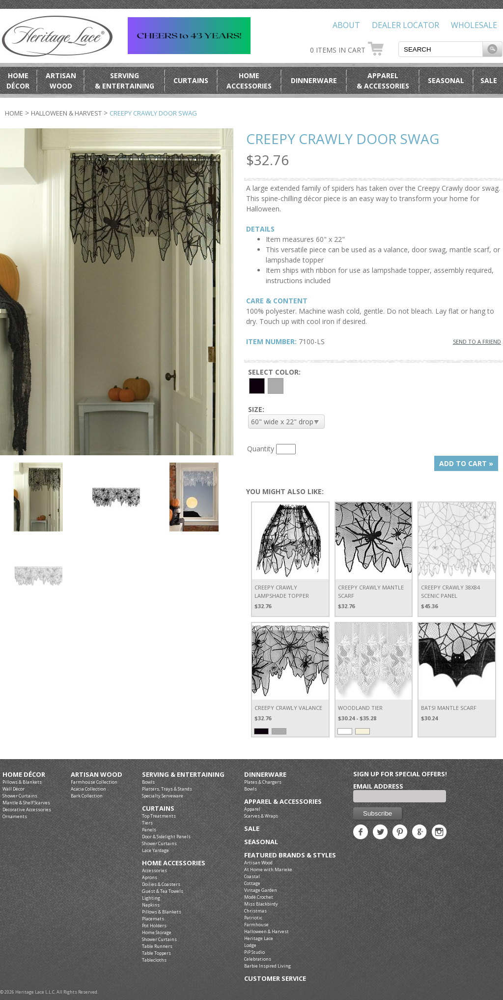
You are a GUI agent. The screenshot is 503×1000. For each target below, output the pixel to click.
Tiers (147, 823)
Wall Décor (13, 789)
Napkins (151, 905)
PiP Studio (254, 952)
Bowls (148, 782)
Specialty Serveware (162, 796)
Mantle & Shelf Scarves (26, 802)
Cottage (252, 883)
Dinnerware (314, 80)
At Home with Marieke (268, 869)
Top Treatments (159, 816)
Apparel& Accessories (383, 80)
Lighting (151, 898)
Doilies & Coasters (161, 884)
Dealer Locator (405, 25)
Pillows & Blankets (22, 782)
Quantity (260, 448)
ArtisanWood (61, 80)
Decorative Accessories (26, 809)
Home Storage (156, 932)
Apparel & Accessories (283, 801)
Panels (149, 829)
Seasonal (446, 80)
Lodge (250, 945)
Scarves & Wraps (261, 816)
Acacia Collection (88, 789)
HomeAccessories (249, 80)
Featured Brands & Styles (290, 855)
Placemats (153, 918)
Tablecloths (154, 960)
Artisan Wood (96, 774)
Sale (488, 80)
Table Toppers (156, 953)
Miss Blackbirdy (261, 904)
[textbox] (440, 49)
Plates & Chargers (262, 782)
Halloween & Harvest (66, 113)
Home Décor (23, 774)
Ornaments (14, 816)
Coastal (252, 876)
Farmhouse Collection (94, 782)
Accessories (154, 870)
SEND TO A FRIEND (477, 341)
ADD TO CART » (466, 463)
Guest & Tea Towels (162, 891)
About (346, 25)
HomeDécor (17, 80)
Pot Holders (154, 925)
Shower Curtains (19, 796)
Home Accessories (173, 863)
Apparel (252, 809)
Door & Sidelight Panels (166, 836)
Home (14, 113)
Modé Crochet (258, 897)
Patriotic (253, 917)
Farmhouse (256, 924)
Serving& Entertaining (124, 80)
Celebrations (257, 959)
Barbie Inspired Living (267, 966)
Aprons (149, 877)
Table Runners (157, 946)
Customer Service (275, 978)
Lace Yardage (155, 850)
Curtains (190, 80)
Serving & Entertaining (183, 774)
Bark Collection (87, 796)
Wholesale (474, 25)
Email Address (378, 786)
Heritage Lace (258, 938)
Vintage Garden (260, 890)
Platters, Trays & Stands (167, 789)
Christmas (255, 911)
